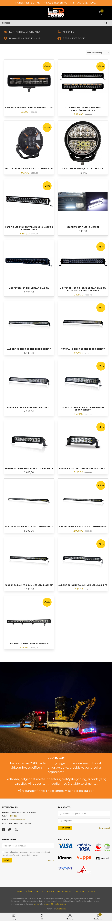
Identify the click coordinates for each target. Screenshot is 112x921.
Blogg (91, 891)
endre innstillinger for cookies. (55, 904)
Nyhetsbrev (80, 891)
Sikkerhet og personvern (58, 891)
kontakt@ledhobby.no (17, 819)
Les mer (51, 860)
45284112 (13, 816)
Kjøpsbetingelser (34, 891)
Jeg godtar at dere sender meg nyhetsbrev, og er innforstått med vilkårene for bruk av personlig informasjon (26, 853)
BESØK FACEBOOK (74, 38)
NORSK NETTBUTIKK (27, 2)
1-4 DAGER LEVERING (55, 2)
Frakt (20, 891)
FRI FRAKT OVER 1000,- (83, 2)
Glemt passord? (104, 828)
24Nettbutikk (61, 909)
